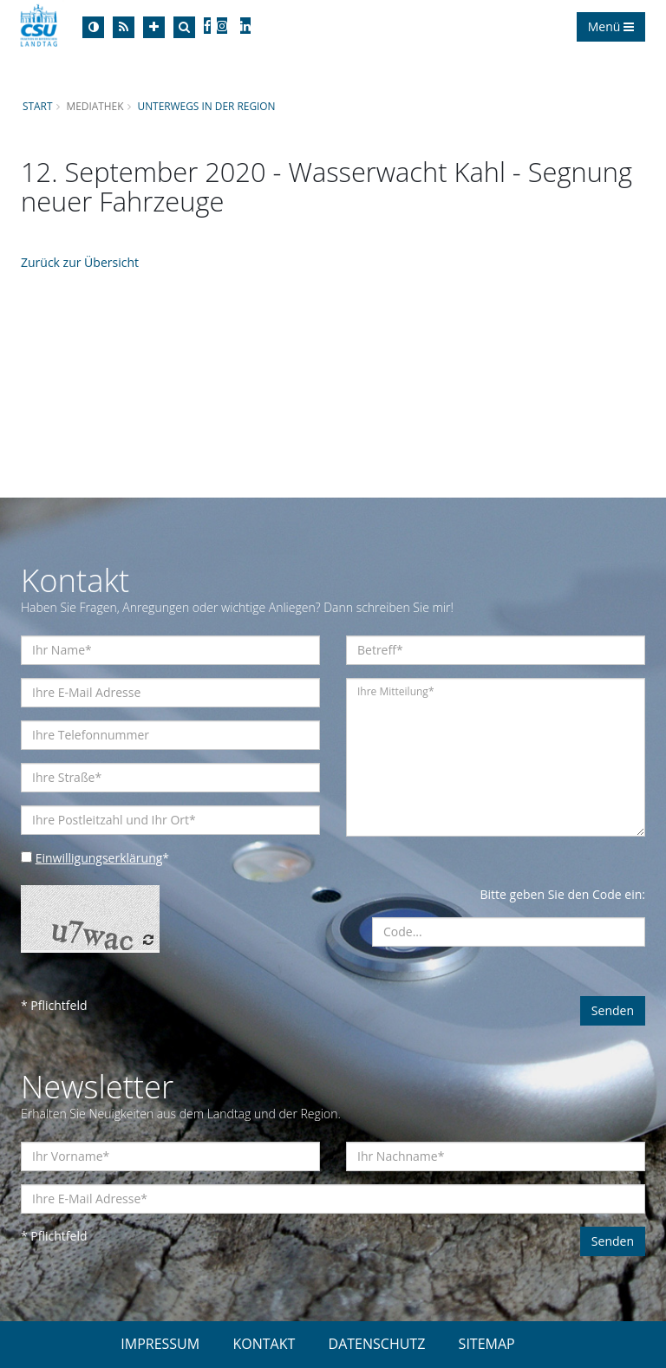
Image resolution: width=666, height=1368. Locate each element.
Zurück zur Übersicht (80, 262)
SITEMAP (487, 1343)
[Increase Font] (154, 27)
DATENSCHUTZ (377, 1343)
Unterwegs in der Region (206, 106)
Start (37, 106)
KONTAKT (263, 1343)
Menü (611, 26)
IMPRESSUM (160, 1343)
